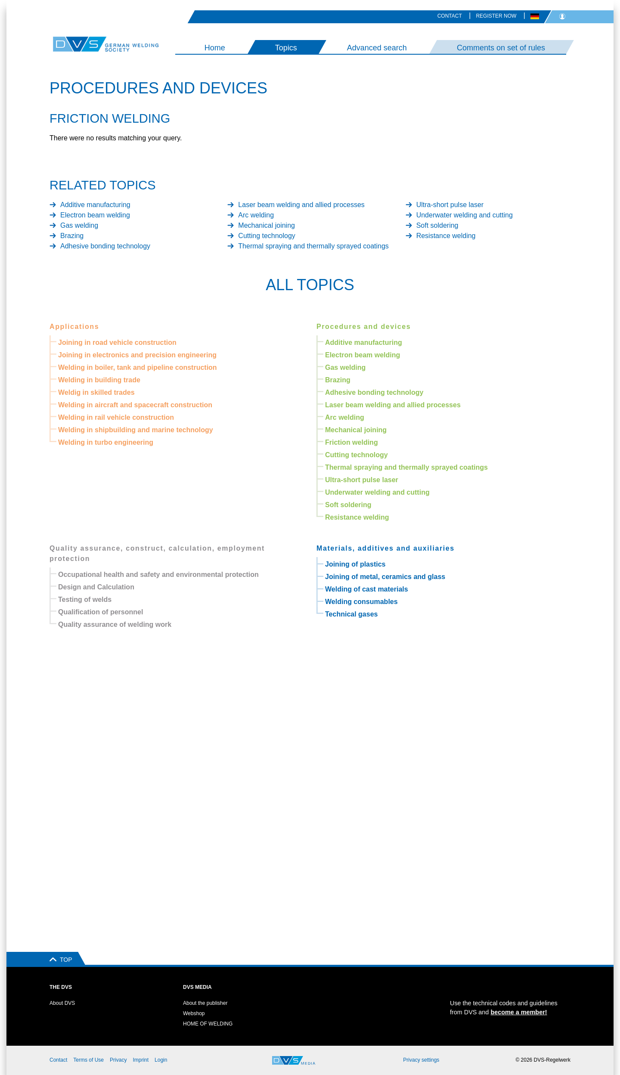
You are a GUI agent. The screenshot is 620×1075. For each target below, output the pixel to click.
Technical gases (351, 614)
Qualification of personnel (100, 612)
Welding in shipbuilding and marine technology (135, 430)
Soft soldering (437, 225)
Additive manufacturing (95, 204)
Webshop (194, 1013)
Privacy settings (421, 1060)
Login (161, 1060)
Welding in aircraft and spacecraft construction (135, 405)
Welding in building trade (99, 380)
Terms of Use (88, 1060)
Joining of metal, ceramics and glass (385, 576)
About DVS (62, 1003)
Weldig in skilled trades (96, 392)
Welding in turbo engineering (105, 442)
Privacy (118, 1060)
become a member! (518, 1012)
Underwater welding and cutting (464, 215)
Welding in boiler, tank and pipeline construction (137, 367)
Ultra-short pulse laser (450, 204)
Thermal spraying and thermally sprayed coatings (313, 246)
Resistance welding (446, 235)
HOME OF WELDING (207, 1024)
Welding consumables (361, 601)
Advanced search (377, 47)
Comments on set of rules (501, 47)
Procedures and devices (363, 326)
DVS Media (197, 987)
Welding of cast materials (366, 589)
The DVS (61, 987)
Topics (286, 47)
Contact (449, 16)
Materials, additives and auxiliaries (385, 548)
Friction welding (351, 442)
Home (215, 47)
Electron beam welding (95, 215)
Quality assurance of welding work (114, 624)
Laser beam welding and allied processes (301, 204)
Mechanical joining (266, 225)
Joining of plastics (355, 564)
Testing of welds (85, 599)
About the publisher (205, 1003)
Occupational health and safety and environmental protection (158, 574)
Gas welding (79, 225)
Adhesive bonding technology (105, 246)
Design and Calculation (96, 587)
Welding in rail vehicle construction (116, 417)
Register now (496, 16)
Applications (74, 326)
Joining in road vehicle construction (117, 342)
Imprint (141, 1060)
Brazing (72, 235)
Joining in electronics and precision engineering (137, 355)
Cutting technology (266, 235)
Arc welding (256, 215)
